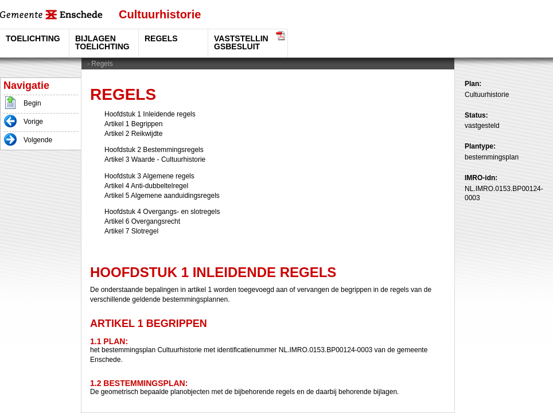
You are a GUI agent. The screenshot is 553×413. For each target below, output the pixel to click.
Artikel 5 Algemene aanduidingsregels (162, 196)
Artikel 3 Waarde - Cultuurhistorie (154, 159)
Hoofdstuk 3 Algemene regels (149, 176)
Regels (101, 64)
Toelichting (33, 38)
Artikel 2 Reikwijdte (133, 134)
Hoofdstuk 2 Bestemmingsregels (154, 150)
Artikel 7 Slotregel (131, 231)
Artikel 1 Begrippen (133, 124)
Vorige (33, 122)
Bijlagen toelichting (102, 42)
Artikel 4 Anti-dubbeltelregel (146, 186)
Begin (32, 103)
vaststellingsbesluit (241, 42)
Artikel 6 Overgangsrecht (142, 221)
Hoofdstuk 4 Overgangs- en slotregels (162, 212)
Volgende (38, 140)
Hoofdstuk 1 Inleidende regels (150, 114)
